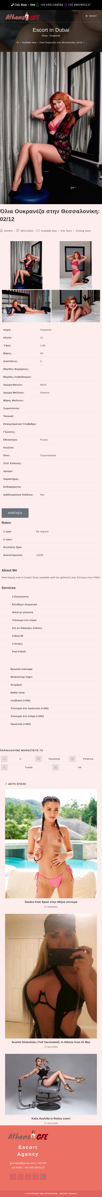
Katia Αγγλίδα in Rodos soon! (51, 1118)
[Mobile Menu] (91, 16)
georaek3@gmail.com (22, 1163)
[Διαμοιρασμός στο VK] (76, 767)
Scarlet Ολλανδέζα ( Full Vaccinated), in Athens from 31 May (51, 1042)
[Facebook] (20, 1176)
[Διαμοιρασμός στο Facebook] (51, 759)
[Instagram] (28, 1176)
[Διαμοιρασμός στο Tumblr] (25, 767)
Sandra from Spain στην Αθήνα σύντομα (51, 902)
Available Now (49, 231)
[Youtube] (43, 1176)
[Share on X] (17, 759)
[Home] (18, 42)
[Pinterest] (35, 1176)
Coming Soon (83, 231)
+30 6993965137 (79, 4)
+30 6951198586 (51, 4)
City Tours (66, 231)
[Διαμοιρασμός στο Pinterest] (85, 759)
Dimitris (8, 231)
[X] (13, 1176)
